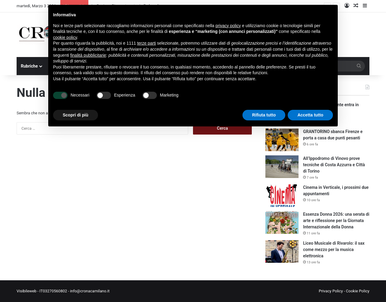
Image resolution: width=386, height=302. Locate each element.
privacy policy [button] (228, 25)
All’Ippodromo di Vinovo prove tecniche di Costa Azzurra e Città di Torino (334, 164)
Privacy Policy (331, 291)
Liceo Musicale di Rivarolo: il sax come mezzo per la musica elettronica (334, 249)
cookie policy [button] (65, 37)
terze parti (146, 43)
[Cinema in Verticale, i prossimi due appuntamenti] (282, 195)
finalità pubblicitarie (88, 55)
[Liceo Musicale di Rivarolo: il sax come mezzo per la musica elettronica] (282, 251)
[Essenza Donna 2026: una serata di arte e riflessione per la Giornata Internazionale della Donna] (282, 222)
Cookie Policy (357, 291)
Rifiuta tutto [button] (264, 115)
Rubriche (29, 66)
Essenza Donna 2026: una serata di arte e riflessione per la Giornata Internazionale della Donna (336, 220)
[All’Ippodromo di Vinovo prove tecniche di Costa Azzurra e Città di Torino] (282, 166)
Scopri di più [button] (75, 115)
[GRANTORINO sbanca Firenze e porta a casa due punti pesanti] (282, 140)
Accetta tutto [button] (310, 115)
